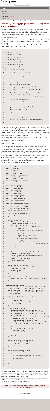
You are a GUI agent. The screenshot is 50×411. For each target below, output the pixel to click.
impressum (20, 391)
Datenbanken (4, 18)
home (9, 391)
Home (4, 8)
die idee (15, 391)
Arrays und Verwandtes (6, 14)
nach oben (5, 391)
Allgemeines (4, 13)
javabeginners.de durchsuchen (7, 4)
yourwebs (30, 391)
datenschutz (25, 391)
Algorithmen (4, 11)
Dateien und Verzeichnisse (7, 16)
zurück (12, 391)
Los (28, 4)
